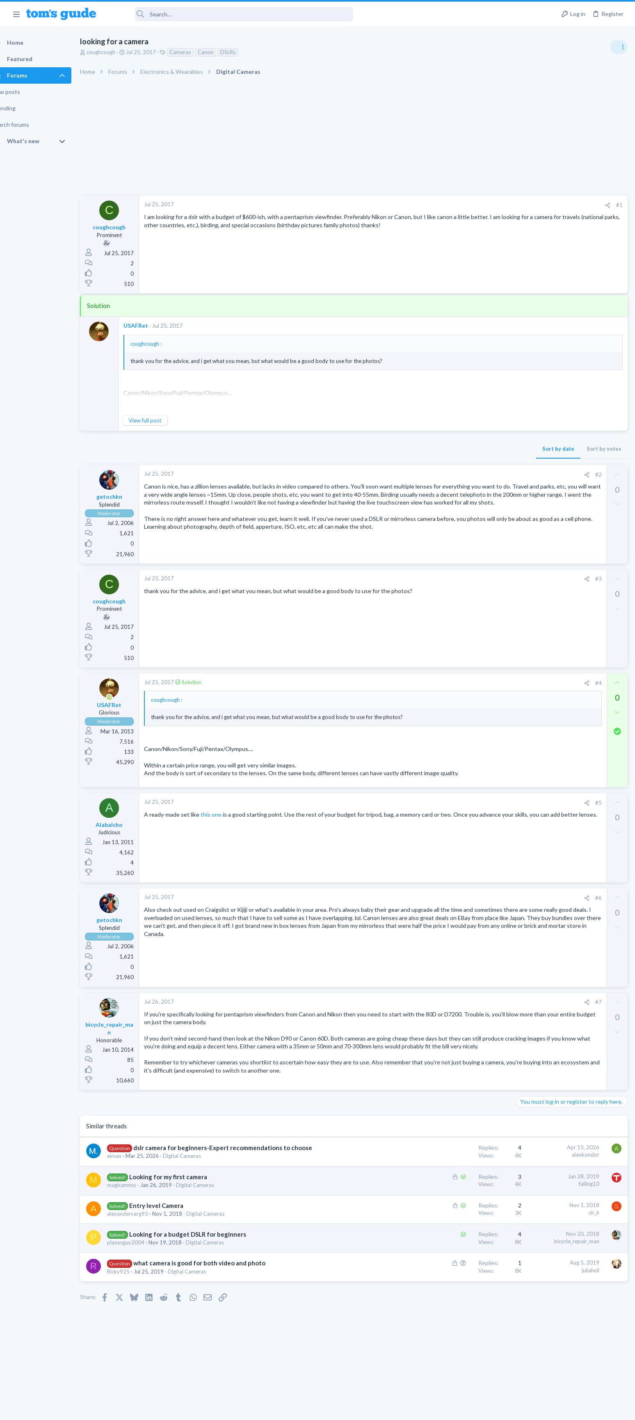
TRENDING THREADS (531, 446)
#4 (466, 684)
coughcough (115, 52)
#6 (466, 907)
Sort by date (426, 448)
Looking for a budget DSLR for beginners (202, 1246)
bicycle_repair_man (444, 1253)
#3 (466, 580)
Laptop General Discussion (550, 723)
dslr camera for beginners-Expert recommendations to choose (237, 1159)
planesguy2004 (140, 1254)
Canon (220, 52)
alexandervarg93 (141, 1225)
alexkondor (453, 1166)
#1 (487, 205)
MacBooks (531, 541)
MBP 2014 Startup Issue (563, 518)
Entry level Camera (171, 1217)
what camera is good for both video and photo (214, 1274)
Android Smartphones (545, 636)
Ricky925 (132, 1283)
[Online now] (124, 698)
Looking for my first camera (183, 1188)
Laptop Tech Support (544, 502)
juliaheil (458, 1281)
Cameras (194, 52)
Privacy (338, 1408)
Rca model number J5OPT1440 (571, 653)
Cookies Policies (287, 1408)
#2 (466, 474)
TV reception (548, 558)
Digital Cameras (196, 1167)
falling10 (457, 1195)
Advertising (229, 1408)
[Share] (475, 205)
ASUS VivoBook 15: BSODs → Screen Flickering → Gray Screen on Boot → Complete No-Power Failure (571, 471)
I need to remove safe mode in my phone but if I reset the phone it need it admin (572, 605)
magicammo (136, 1196)
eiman (128, 1167)
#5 (466, 811)
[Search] (230, 14)
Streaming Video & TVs (546, 676)
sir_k (462, 1224)
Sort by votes (472, 448)
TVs (523, 581)
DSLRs (242, 52)
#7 (466, 1011)
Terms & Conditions (395, 1408)
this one (225, 823)
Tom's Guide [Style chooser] (568, 1352)
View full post (159, 420)
